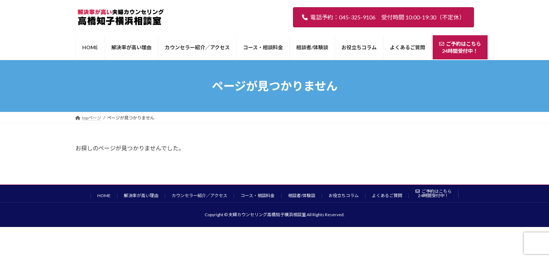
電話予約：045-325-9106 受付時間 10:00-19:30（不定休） (383, 17)
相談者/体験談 (301, 195)
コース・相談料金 (258, 195)
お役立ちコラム (344, 195)
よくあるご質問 (387, 195)
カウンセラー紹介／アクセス (199, 195)
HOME (104, 195)
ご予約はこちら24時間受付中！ (433, 193)
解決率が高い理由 (141, 195)
